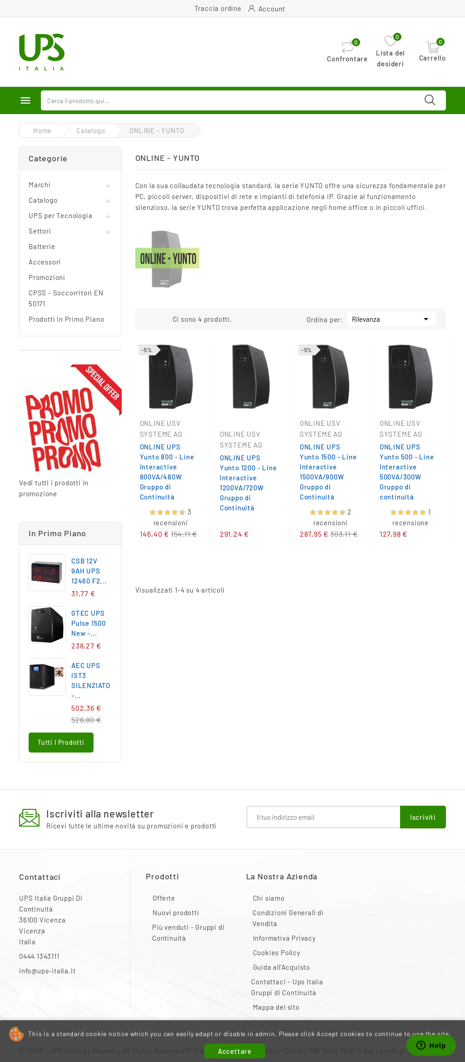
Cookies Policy (277, 952)
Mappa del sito (276, 1007)
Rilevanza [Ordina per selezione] (391, 318)
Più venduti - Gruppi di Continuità (188, 932)
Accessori (45, 262)
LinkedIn (87, 995)
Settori (40, 231)
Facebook (26, 995)
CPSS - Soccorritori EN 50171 (66, 298)
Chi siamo (269, 898)
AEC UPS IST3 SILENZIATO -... (90, 680)
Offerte (164, 898)
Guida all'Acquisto (281, 967)
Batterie (42, 246)
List (163, 318)
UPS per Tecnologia (60, 215)
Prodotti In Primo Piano (66, 319)
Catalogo (43, 200)
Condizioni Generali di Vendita (288, 917)
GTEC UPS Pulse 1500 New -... (88, 623)
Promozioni (47, 277)
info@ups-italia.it (47, 971)
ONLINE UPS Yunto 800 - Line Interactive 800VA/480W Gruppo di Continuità (167, 472)
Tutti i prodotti (61, 742)
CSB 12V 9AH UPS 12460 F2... (89, 571)
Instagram (67, 995)
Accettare (235, 1051)
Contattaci (40, 877)
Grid (149, 318)
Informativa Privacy (284, 938)
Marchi (40, 184)
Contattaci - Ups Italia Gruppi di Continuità (287, 987)
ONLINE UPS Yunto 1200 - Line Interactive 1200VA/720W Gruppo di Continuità (248, 483)
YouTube (47, 995)
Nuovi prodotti (176, 912)
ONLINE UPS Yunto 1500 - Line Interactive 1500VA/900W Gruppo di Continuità (328, 472)
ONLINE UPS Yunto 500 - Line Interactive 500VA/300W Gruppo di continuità (407, 472)
